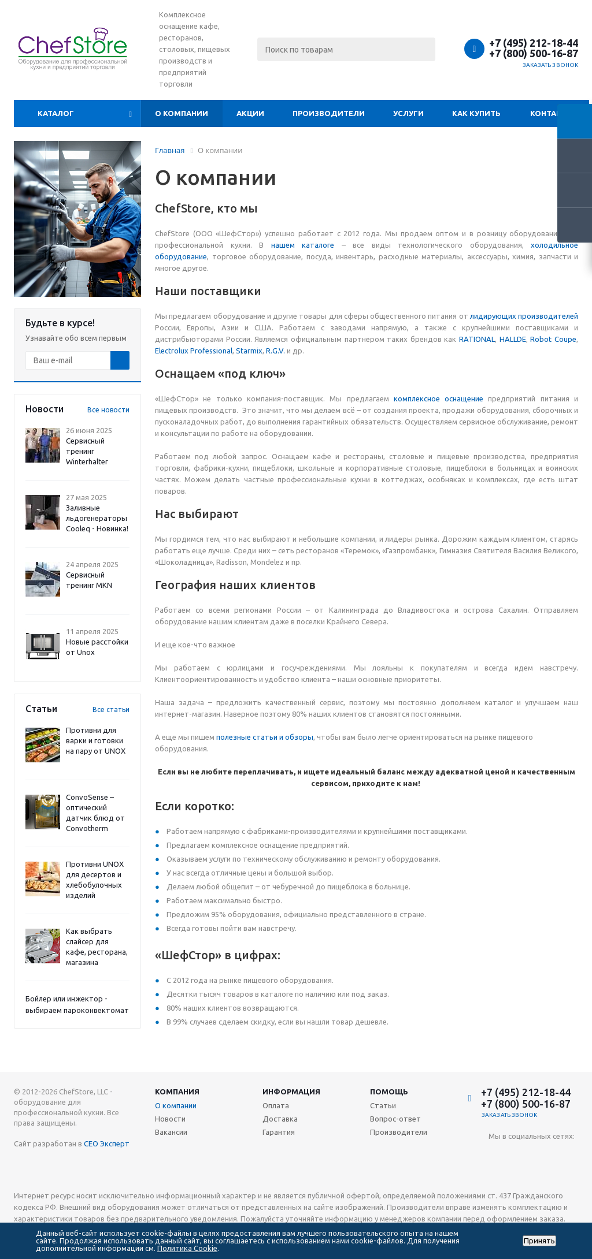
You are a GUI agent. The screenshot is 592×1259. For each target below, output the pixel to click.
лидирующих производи (513, 316)
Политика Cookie (187, 1248)
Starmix (249, 351)
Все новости (108, 410)
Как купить (476, 113)
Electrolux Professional (193, 351)
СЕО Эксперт (107, 1143)
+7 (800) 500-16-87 (533, 53)
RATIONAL (477, 339)
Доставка (280, 1119)
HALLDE (513, 339)
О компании (181, 113)
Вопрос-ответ (395, 1119)
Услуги (408, 113)
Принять (539, 1240)
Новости (170, 1119)
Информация (291, 1091)
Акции (250, 113)
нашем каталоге (303, 245)
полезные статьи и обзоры (264, 737)
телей (567, 316)
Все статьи (111, 709)
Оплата (275, 1105)
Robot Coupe (553, 339)
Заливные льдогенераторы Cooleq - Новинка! (97, 518)
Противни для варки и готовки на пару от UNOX (95, 740)
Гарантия (278, 1132)
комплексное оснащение (438, 398)
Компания (177, 1091)
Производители (329, 113)
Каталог (56, 113)
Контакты (552, 113)
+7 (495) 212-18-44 (533, 43)
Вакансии (171, 1132)
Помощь (389, 1091)
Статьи (383, 1105)
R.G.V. (275, 351)
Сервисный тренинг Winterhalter (87, 451)
